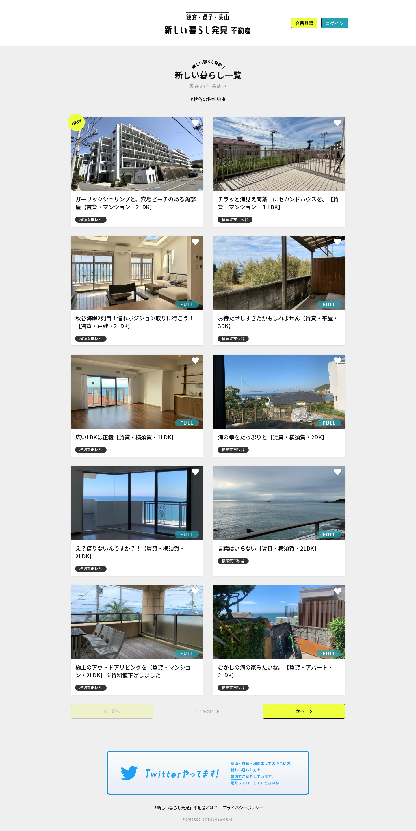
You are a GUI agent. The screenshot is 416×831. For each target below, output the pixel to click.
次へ (300, 711)
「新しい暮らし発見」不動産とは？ (185, 807)
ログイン (334, 23)
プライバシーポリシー (243, 807)
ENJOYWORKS (220, 819)
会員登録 (304, 23)
